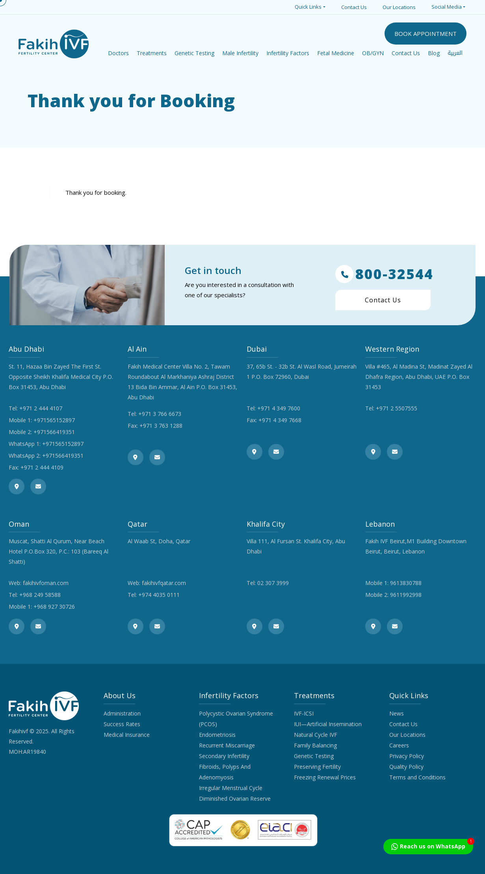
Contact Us (354, 7)
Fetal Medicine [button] (335, 53)
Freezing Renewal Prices (325, 777)
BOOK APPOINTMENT (425, 33)
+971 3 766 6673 (159, 413)
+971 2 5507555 (396, 408)
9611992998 (406, 594)
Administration (122, 713)
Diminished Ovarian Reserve (235, 798)
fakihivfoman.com (46, 583)
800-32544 (384, 274)
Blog (434, 53)
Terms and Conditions (417, 777)
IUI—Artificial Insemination (328, 724)
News (396, 713)
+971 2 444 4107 (40, 408)
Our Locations (399, 7)
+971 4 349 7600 (278, 408)
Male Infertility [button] (240, 53)
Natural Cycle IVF (315, 734)
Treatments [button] (152, 53)
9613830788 (406, 583)
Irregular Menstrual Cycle (230, 788)
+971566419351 (54, 432)
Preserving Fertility (317, 766)
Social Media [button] (446, 6)
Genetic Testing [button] (194, 53)
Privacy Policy (406, 756)
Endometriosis (217, 734)
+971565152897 (54, 420)
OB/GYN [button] (373, 53)
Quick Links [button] (308, 6)
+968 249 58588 (40, 594)
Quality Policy (406, 766)
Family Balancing (315, 745)
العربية (455, 53)
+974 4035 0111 (159, 594)
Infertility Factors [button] (287, 53)
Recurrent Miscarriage (227, 745)
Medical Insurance (127, 734)
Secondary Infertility (224, 756)
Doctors (118, 53)
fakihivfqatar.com (164, 583)
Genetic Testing (314, 756)
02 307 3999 (273, 583)
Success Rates (122, 724)
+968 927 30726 (54, 606)
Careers (399, 745)
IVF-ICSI (304, 713)
